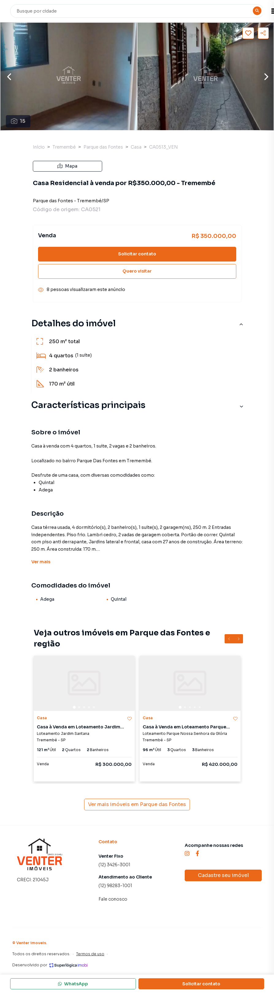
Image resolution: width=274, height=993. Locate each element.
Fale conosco (112, 899)
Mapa (67, 166)
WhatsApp (73, 984)
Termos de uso (90, 954)
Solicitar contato (137, 254)
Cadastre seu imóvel (223, 875)
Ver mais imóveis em (137, 804)
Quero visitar (137, 271)
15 (18, 121)
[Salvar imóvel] (248, 33)
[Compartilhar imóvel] (263, 33)
